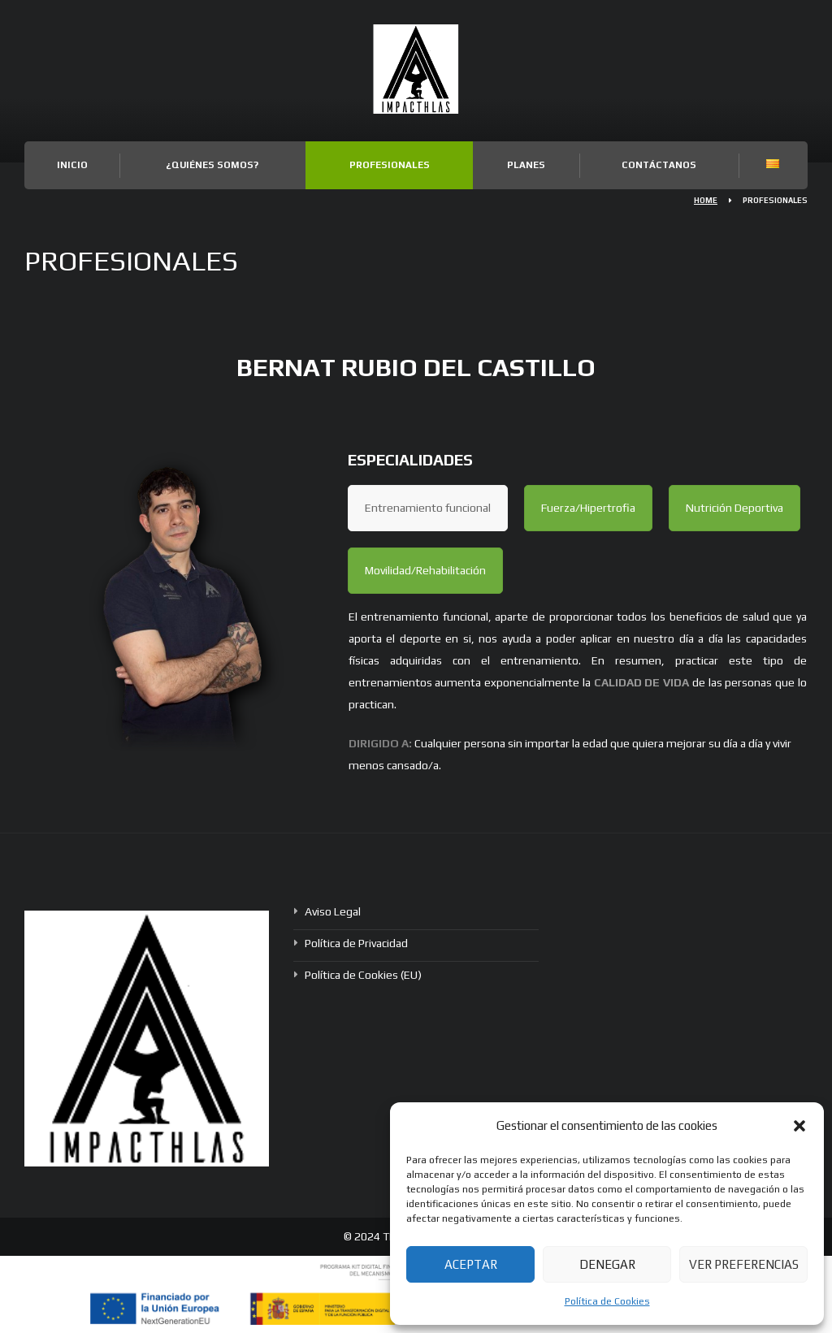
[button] (799, 1126)
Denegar (607, 1264)
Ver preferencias (744, 1264)
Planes (526, 165)
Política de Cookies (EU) (363, 974)
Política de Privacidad (356, 943)
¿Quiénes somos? (212, 165)
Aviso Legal (333, 911)
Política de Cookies (607, 1301)
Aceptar (470, 1264)
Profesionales (389, 165)
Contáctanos (659, 165)
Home (705, 200)
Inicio (72, 165)
